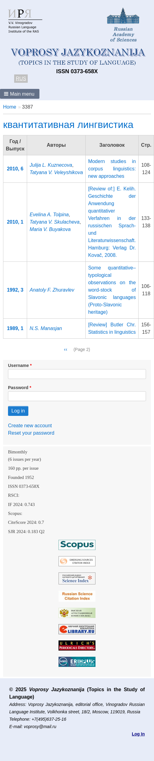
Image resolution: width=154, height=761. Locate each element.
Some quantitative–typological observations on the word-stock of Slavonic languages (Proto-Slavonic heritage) (112, 290)
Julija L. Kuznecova (51, 165)
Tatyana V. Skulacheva (54, 222)
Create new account (30, 425)
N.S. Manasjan (46, 328)
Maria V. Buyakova (50, 229)
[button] (19, 94)
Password (18, 387)
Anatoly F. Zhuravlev (52, 290)
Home (9, 107)
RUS (21, 78)
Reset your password (31, 433)
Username (18, 365)
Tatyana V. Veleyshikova (56, 172)
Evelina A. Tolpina (49, 214)
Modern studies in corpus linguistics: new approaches (112, 169)
